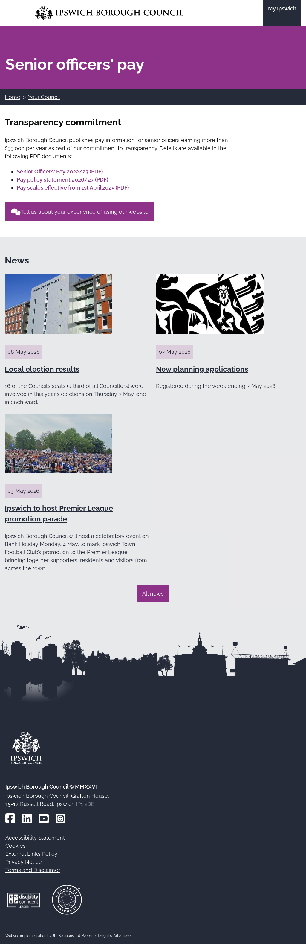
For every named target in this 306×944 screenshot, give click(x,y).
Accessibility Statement (35, 838)
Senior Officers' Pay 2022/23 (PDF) (60, 171)
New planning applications (202, 369)
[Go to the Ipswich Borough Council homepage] (109, 13)
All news (153, 594)
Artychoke (122, 936)
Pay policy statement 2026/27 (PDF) (62, 179)
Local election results (42, 369)
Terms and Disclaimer (32, 870)
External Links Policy (31, 854)
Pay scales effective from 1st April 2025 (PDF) (73, 187)
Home (12, 97)
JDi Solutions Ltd (66, 936)
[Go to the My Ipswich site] (282, 13)
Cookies (15, 846)
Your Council (44, 97)
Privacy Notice (23, 862)
